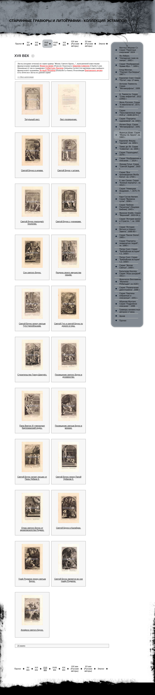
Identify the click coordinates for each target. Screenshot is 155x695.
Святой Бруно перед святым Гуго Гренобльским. (32, 324)
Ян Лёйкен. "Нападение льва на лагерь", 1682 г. (128, 58)
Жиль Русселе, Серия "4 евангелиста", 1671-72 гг (129, 104)
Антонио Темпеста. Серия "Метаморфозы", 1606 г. (129, 87)
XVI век (36, 43)
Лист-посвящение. (68, 119)
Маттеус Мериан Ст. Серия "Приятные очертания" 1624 (128, 50)
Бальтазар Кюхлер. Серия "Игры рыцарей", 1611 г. (130, 273)
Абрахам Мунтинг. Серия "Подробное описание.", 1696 (128, 303)
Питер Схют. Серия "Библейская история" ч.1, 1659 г (129, 251)
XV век (28, 43)
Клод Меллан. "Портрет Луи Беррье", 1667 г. (130, 72)
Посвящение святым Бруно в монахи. (68, 427)
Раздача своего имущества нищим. (68, 273)
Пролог (18, 44)
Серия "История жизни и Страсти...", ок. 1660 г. (130, 221)
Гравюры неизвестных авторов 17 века (129, 310)
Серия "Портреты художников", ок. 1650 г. (130, 119)
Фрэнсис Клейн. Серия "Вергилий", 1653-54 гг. (130, 214)
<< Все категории (25, 77)
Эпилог (102, 44)
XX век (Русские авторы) (89, 43)
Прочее (122, 320)
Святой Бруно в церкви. (32, 170)
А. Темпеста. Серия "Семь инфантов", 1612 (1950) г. (130, 96)
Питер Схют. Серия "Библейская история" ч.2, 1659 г (129, 259)
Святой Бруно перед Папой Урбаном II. (68, 478)
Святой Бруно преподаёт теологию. (32, 222)
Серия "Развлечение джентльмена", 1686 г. (129, 288)
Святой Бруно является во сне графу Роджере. (68, 580)
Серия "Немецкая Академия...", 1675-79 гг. (129, 190)
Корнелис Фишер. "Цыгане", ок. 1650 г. (128, 142)
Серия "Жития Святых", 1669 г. (126, 266)
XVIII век (55, 43)
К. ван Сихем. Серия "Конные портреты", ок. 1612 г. (130, 182)
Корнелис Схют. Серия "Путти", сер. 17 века (130, 79)
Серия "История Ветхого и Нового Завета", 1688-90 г (127, 229)
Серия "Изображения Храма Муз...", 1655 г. (129, 65)
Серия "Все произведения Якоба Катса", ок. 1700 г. (129, 174)
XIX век (64, 43)
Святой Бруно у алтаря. (68, 170)
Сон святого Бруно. (32, 272)
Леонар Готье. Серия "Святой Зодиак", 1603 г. (129, 166)
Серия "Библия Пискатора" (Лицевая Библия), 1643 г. (129, 207)
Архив (122, 316)
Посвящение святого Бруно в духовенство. (68, 376)
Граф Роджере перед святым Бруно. (32, 580)
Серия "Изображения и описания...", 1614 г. (130, 159)
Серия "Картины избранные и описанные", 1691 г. (128, 295)
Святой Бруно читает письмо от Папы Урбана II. (32, 478)
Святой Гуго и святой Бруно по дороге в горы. (68, 324)
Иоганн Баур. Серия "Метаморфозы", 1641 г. (129, 126)
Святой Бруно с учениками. (68, 221)
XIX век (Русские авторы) (75, 43)
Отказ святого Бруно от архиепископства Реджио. (32, 529)
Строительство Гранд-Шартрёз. (32, 375)
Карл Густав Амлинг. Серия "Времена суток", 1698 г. (128, 199)
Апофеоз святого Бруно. (32, 630)
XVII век (46, 43)
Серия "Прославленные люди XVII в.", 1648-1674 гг (130, 112)
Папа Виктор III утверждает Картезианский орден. (32, 427)
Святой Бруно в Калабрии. (68, 528)
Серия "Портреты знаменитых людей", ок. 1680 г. (129, 243)
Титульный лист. (32, 119)
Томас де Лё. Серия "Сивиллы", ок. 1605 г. (129, 147)
